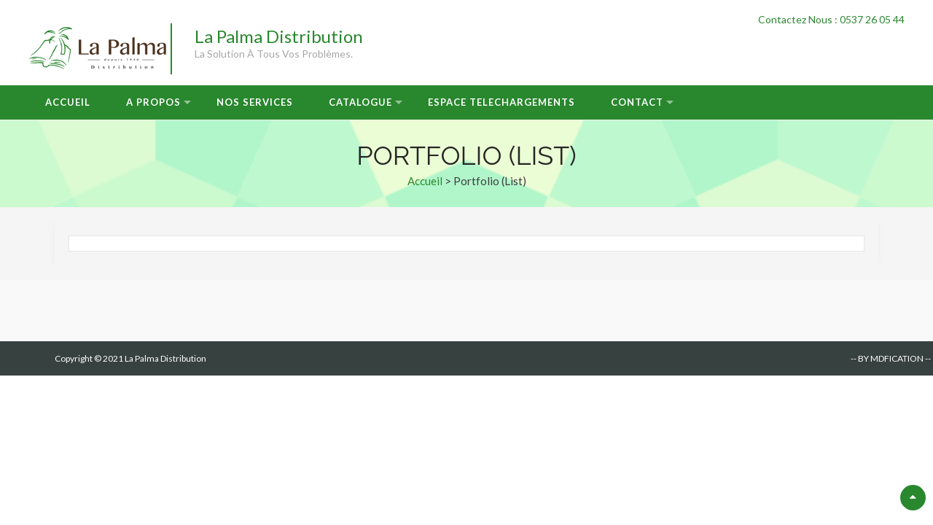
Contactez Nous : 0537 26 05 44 (831, 19)
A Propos (153, 102)
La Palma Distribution (279, 36)
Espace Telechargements (501, 102)
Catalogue (360, 102)
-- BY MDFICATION (887, 358)
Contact (637, 102)
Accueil (67, 102)
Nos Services (254, 102)
